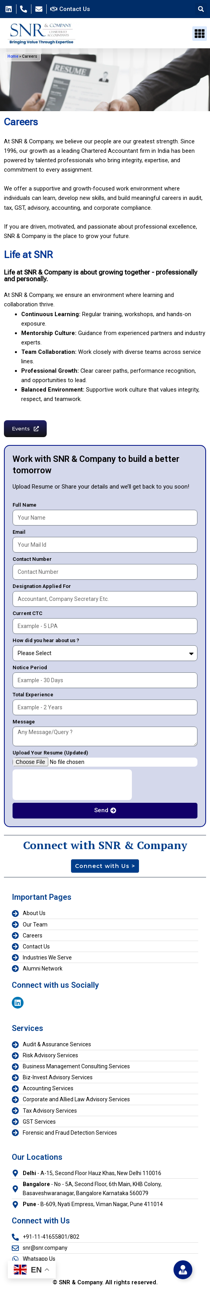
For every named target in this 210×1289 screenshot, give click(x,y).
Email (19, 532)
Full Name (25, 505)
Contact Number (32, 559)
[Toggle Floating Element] (182, 1269)
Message (24, 722)
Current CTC (27, 613)
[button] (201, 9)
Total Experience (33, 695)
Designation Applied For (42, 586)
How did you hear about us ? (46, 640)
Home (12, 56)
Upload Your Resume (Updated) (50, 753)
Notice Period (30, 667)
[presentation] (72, 784)
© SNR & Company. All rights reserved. (105, 1282)
